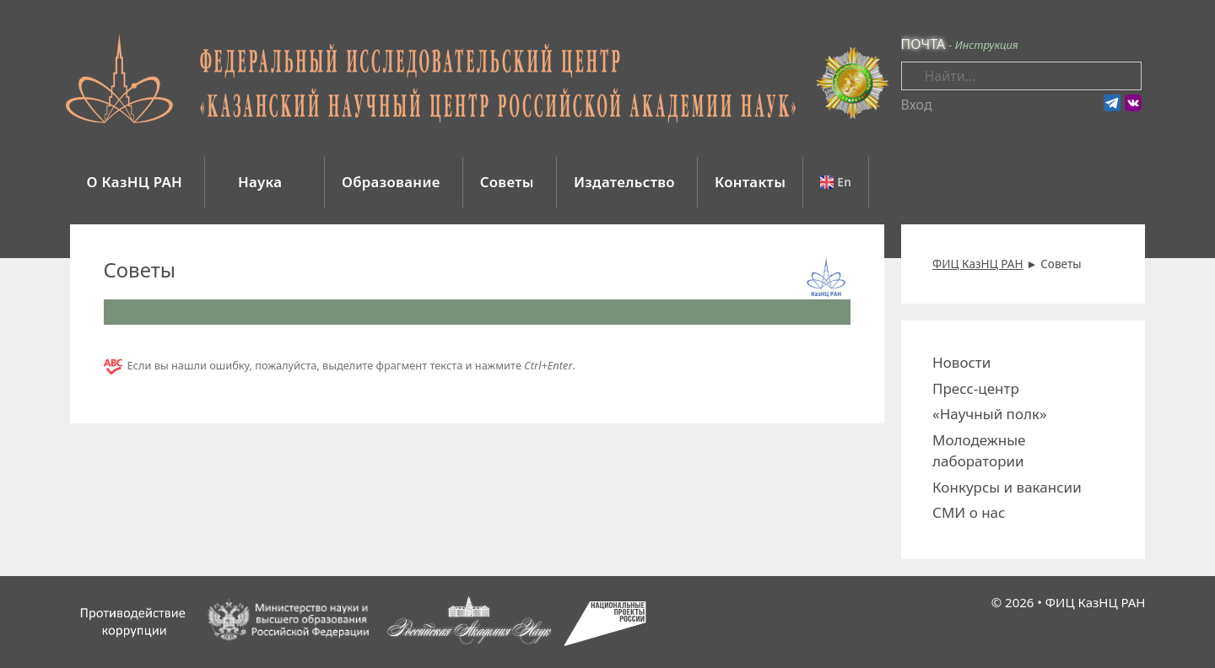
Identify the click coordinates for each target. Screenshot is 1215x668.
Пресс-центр (975, 388)
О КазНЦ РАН (135, 181)
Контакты (750, 181)
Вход (916, 104)
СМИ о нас (968, 512)
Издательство (624, 181)
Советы (507, 181)
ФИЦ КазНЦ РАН (1095, 602)
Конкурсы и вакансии (1007, 487)
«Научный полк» (989, 413)
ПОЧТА (923, 44)
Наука (262, 181)
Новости (961, 362)
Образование (391, 181)
